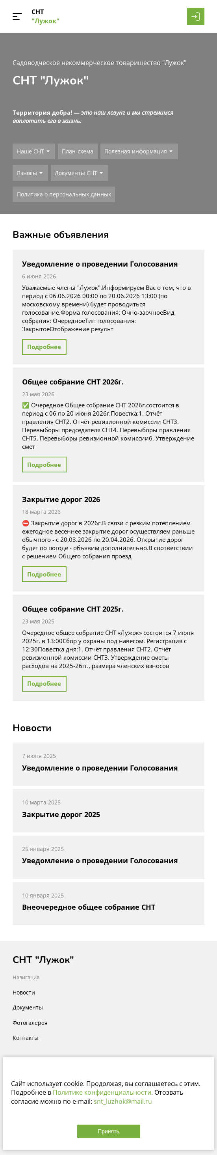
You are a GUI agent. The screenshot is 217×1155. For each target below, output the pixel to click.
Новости (24, 992)
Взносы (27, 173)
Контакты (26, 1037)
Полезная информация (135, 151)
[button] (17, 16)
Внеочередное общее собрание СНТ (88, 907)
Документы (28, 1007)
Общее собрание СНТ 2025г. (73, 609)
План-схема (77, 151)
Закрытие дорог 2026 (61, 499)
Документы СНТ (76, 173)
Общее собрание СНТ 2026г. (73, 381)
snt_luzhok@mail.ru (123, 1101)
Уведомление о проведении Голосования (100, 264)
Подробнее (44, 347)
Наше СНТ (30, 151)
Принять (108, 1131)
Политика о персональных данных (64, 194)
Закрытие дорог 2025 (61, 814)
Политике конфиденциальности (102, 1092)
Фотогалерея (30, 1022)
